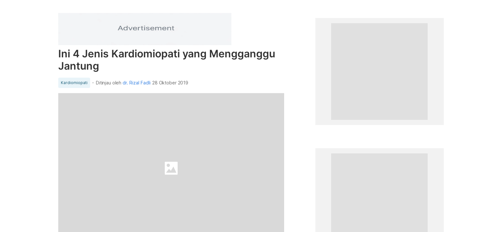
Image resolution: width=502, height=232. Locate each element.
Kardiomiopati (74, 83)
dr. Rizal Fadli (137, 82)
